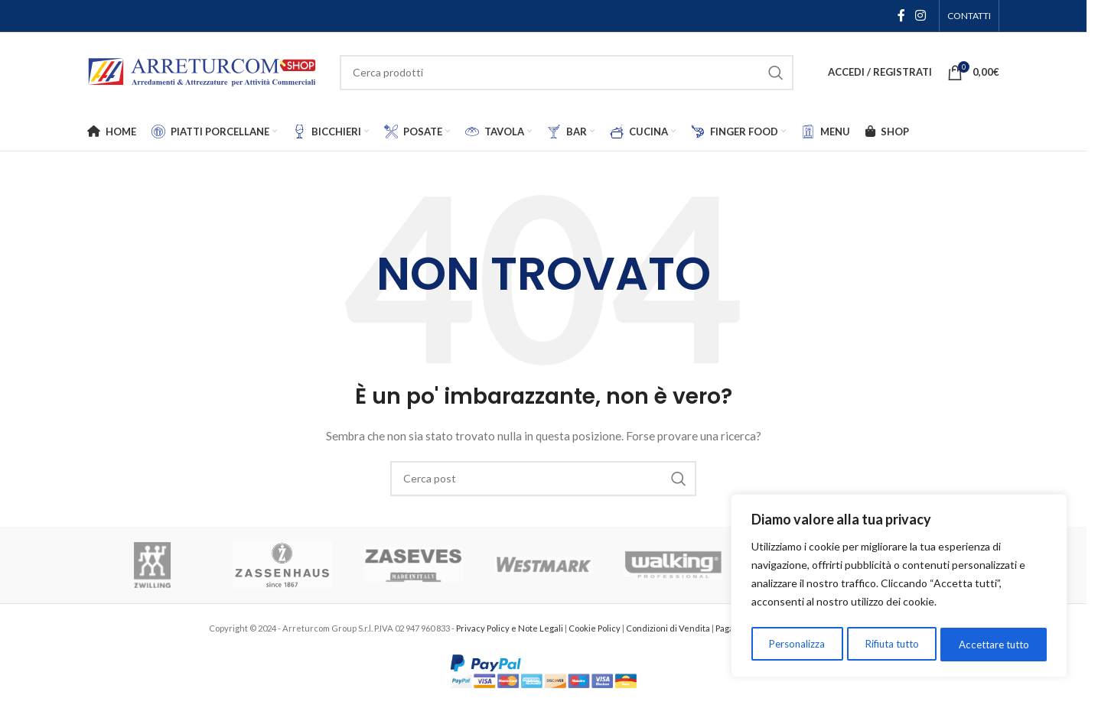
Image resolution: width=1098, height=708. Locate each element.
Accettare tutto (993, 644)
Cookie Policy (595, 628)
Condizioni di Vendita (669, 628)
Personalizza (795, 644)
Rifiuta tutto (890, 644)
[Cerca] (566, 72)
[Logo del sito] (202, 70)
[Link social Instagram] (921, 15)
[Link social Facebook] (901, 15)
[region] (899, 588)
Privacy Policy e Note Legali (510, 628)
